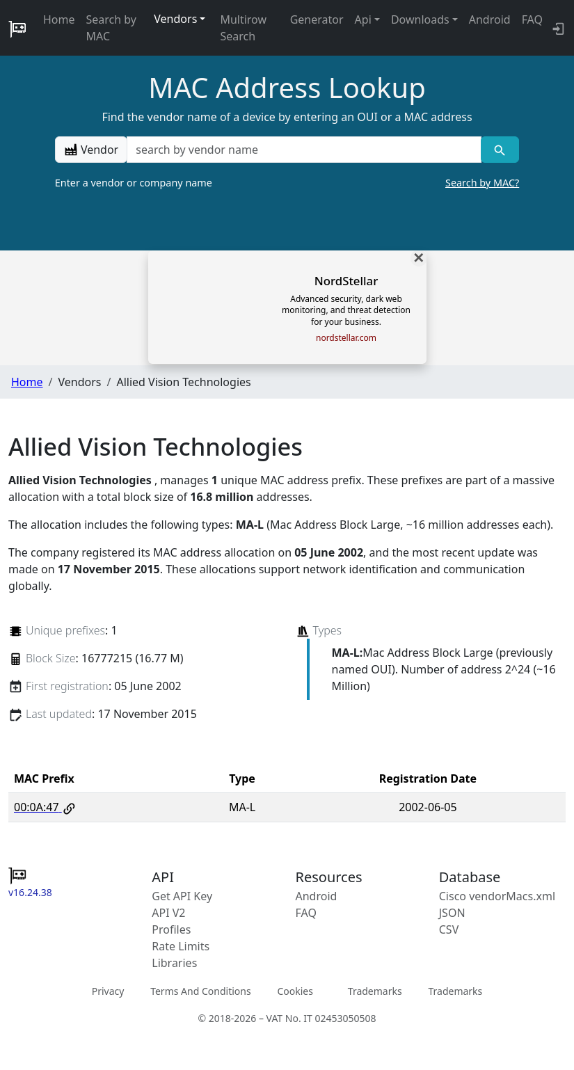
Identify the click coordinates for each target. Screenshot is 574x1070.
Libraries (174, 963)
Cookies (294, 991)
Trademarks (375, 991)
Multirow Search (243, 28)
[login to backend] (557, 27)
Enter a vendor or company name (287, 183)
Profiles (171, 929)
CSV (449, 929)
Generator (317, 19)
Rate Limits (180, 946)
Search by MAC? (482, 182)
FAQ (532, 19)
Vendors (175, 18)
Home (59, 19)
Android (490, 19)
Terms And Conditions (200, 991)
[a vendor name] (304, 149)
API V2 (168, 912)
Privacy (108, 991)
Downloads (420, 19)
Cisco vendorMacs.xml (497, 896)
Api (363, 19)
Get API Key (182, 896)
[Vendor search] (500, 149)
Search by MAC (111, 28)
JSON (452, 912)
